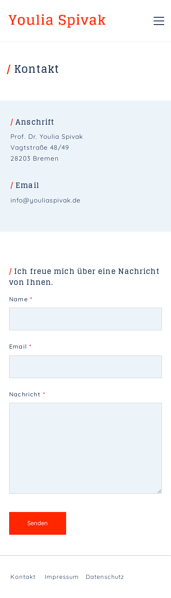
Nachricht (27, 394)
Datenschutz (105, 576)
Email (20, 346)
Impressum (62, 576)
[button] (159, 21)
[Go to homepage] (57, 20)
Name (20, 299)
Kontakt (23, 576)
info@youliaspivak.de (45, 200)
